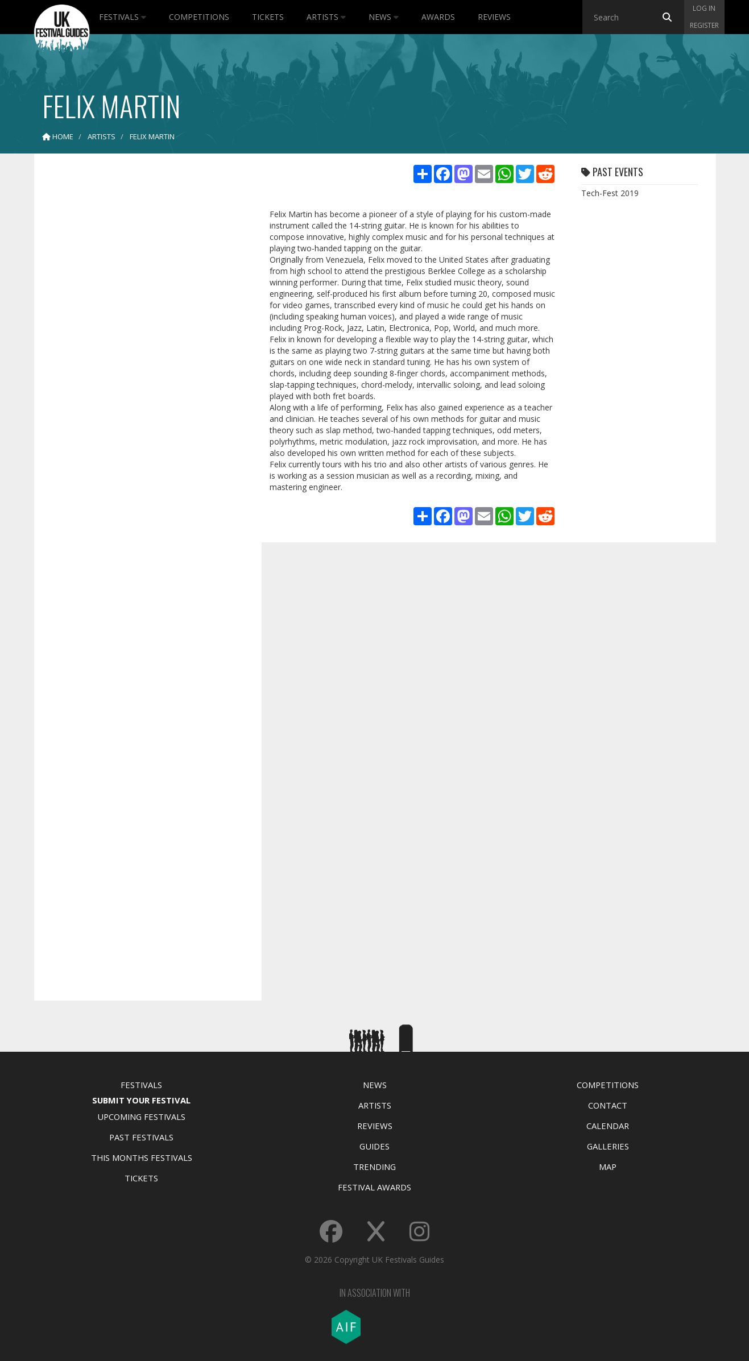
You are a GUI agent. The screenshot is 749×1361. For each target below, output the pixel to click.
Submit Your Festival (141, 1100)
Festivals (122, 16)
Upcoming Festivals (141, 1116)
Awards (438, 16)
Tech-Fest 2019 (610, 193)
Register (704, 25)
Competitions (199, 16)
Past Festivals (141, 1137)
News (384, 16)
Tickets (268, 16)
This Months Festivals (141, 1157)
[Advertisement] (139, 341)
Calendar (607, 1125)
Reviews (494, 16)
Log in (704, 8)
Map (607, 1166)
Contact (607, 1105)
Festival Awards (374, 1187)
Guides (374, 1146)
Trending (374, 1166)
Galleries (608, 1146)
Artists (326, 16)
